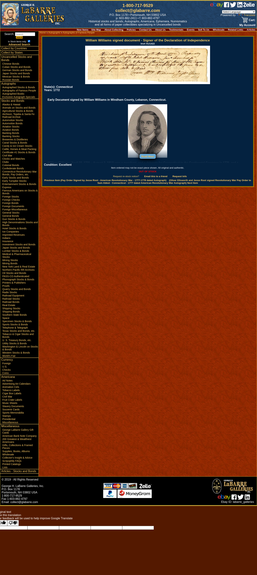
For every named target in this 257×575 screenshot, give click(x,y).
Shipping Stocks (11, 308)
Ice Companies (10, 231)
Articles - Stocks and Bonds (18, 471)
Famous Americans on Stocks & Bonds (20, 192)
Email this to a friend (155, 176)
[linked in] (240, 6)
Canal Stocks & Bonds (14, 142)
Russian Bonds (10, 79)
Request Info (179, 176)
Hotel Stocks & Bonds (14, 228)
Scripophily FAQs (11, 460)
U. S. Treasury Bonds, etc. (16, 340)
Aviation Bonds (10, 129)
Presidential (8, 419)
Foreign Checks (11, 199)
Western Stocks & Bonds (16, 352)
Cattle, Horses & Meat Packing (19, 149)
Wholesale (218, 29)
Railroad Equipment (13, 295)
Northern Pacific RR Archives (18, 269)
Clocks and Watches (13, 158)
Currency (7, 359)
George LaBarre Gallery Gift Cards (17, 431)
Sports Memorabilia (13, 412)
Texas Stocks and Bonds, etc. (18, 330)
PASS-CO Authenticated (15, 276)
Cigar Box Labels (11, 393)
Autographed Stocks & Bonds (18, 87)
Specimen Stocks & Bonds (17, 321)
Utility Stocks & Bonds (14, 343)
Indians (6, 238)
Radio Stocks (9, 292)
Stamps (6, 415)
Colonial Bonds (10, 165)
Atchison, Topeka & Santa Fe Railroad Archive (18, 115)
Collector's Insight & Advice (17, 457)
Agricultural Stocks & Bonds (17, 110)
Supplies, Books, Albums (16, 451)
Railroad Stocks (11, 298)
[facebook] (226, 6)
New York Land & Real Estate (18, 266)
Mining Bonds (9, 263)
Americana (8, 376)
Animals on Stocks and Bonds (19, 107)
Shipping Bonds (11, 311)
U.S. (4, 366)
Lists (4, 467)
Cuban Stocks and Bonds (16, 67)
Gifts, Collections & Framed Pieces (17, 446)
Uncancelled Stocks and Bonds (16, 58)
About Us (160, 29)
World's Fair (9, 355)
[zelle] (249, 6)
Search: (19, 34)
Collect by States (12, 52)
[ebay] (216, 6)
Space (5, 318)
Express (6, 187)
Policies (131, 29)
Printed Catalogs (11, 464)
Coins (5, 373)
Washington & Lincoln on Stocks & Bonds (20, 348)
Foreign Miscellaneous (14, 209)
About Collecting (113, 29)
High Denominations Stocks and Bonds (20, 224)
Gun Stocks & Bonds (13, 219)
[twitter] (233, 6)
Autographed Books (13, 93)
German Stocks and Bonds (17, 70)
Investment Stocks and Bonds (18, 244)
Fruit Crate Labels (12, 399)
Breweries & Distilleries (15, 139)
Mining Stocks (10, 260)
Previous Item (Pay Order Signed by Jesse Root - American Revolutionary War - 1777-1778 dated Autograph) (105, 180)
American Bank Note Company (19, 435)
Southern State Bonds (14, 314)
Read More (147, 156)
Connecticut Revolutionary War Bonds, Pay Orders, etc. (19, 173)
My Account (247, 25)
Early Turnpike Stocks (14, 180)
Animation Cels (10, 387)
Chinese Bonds (10, 63)
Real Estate (8, 305)
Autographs (8, 83)
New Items (82, 29)
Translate (245, 15)
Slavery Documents (13, 406)
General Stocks (10, 212)
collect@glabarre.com (137, 10)
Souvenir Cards (11, 409)
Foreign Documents (13, 206)
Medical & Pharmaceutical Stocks (16, 255)
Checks (6, 369)
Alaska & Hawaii (11, 104)
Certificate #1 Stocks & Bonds (18, 152)
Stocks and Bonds (12, 100)
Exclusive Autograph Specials (18, 97)
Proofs (5, 285)
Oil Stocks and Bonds (14, 273)
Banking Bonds (10, 133)
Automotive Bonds (12, 123)
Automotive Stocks (12, 120)
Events (191, 29)
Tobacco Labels (11, 390)
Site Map (96, 29)
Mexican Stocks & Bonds (16, 76)
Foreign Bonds (10, 203)
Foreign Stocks (10, 196)
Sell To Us (203, 29)
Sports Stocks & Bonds (15, 324)
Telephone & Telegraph (15, 327)
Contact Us (145, 29)
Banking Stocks (11, 136)
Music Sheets (9, 403)
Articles (251, 29)
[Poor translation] (13, 523)
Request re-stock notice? (126, 176)
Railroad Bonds (10, 302)
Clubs (5, 162)
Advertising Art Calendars (16, 383)
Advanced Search (19, 44)
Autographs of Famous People (19, 90)
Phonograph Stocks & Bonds (18, 279)
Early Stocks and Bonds (15, 177)
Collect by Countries (14, 48)
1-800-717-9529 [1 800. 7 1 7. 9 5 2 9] (137, 5)
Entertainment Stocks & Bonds (19, 184)
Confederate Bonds (13, 168)
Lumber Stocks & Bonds (15, 250)
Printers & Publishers (14, 282)
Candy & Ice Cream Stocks (17, 145)
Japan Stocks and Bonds (16, 73)
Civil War (7, 155)
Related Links (235, 29)
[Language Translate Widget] (238, 12)
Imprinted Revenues (13, 234)
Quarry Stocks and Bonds (16, 289)
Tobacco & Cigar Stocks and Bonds (18, 335)
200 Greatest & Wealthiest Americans (16, 440)
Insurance (7, 241)
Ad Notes (7, 380)
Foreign (6, 363)
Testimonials (176, 29)
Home (42, 32)
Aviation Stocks (10, 126)
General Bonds (10, 215)
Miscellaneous (10, 422)
